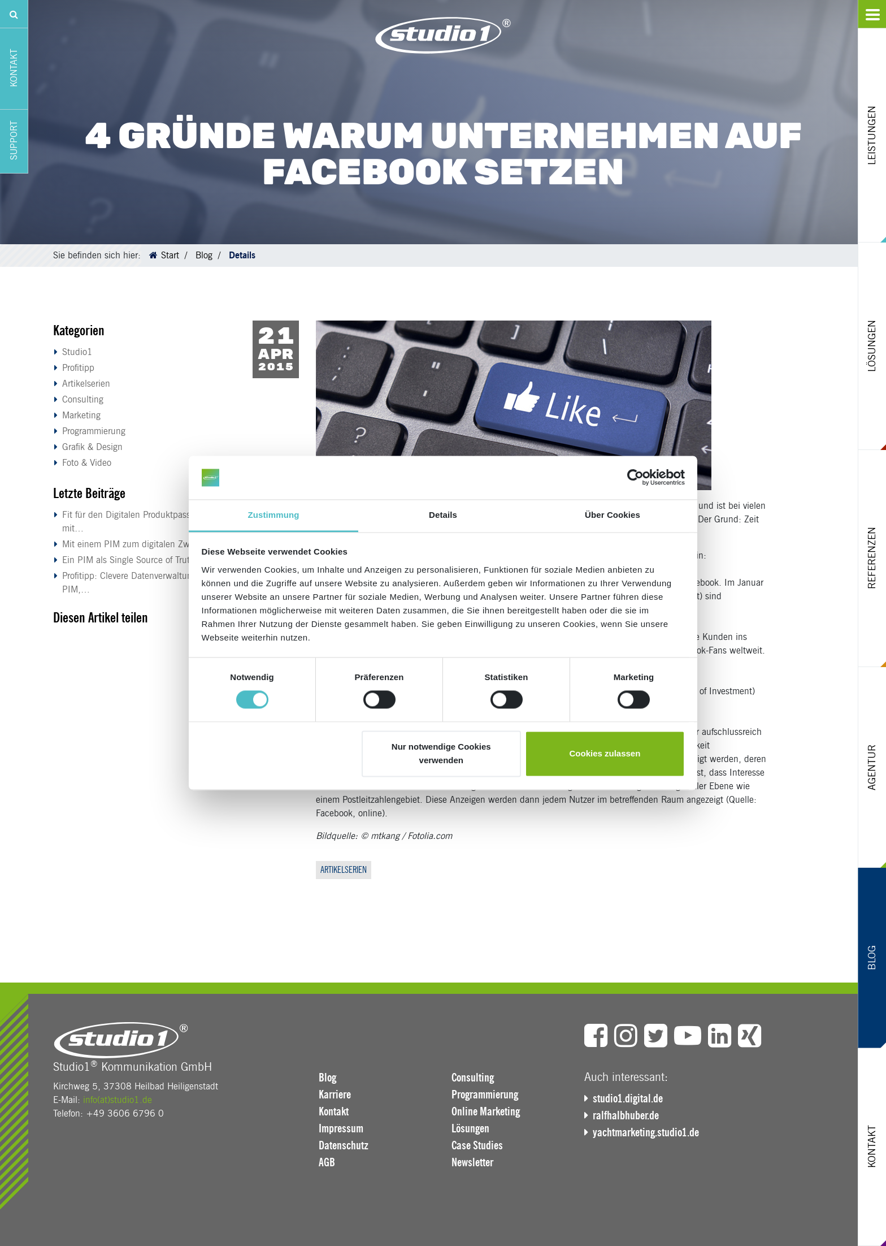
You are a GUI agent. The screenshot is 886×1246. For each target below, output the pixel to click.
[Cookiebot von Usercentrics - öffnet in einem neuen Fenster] (635, 477)
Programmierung (93, 431)
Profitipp (78, 367)
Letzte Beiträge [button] (89, 493)
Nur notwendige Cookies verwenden (441, 753)
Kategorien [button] (79, 330)
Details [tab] (443, 515)
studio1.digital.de (628, 1098)
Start (170, 255)
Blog (204, 255)
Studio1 (77, 352)
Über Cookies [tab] (612, 515)
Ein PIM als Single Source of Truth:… (134, 560)
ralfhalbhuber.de (626, 1115)
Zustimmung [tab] (273, 515)
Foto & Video (86, 462)
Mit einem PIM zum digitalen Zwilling (135, 544)
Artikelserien (86, 383)
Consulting (82, 399)
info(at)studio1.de (117, 1099)
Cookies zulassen (604, 753)
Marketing (81, 415)
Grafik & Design (92, 447)
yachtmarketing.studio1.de (646, 1132)
